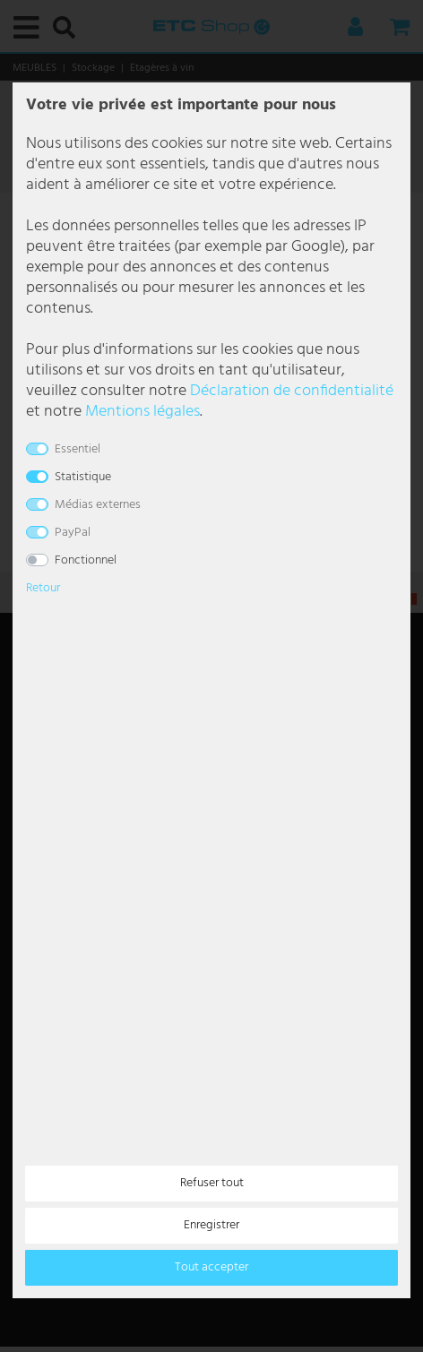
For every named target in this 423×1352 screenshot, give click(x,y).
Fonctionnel (86, 560)
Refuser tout (212, 1183)
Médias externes (98, 504)
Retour (43, 588)
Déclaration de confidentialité (291, 391)
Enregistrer (211, 1225)
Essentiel (77, 449)
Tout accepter (211, 1267)
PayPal (73, 532)
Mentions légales (142, 412)
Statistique (83, 477)
